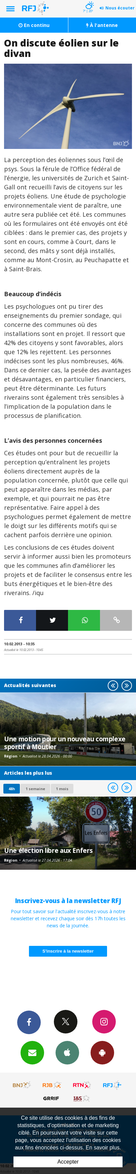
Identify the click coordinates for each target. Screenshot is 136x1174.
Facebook (29, 1022)
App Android (102, 1052)
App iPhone (67, 1052)
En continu (34, 25)
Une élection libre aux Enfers (48, 850)
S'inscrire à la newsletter (68, 951)
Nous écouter (120, 8)
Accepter (67, 1162)
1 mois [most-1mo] (62, 788)
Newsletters (32, 1052)
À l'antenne (102, 25)
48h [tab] (11, 788)
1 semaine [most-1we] (35, 788)
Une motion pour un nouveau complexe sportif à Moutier (65, 742)
